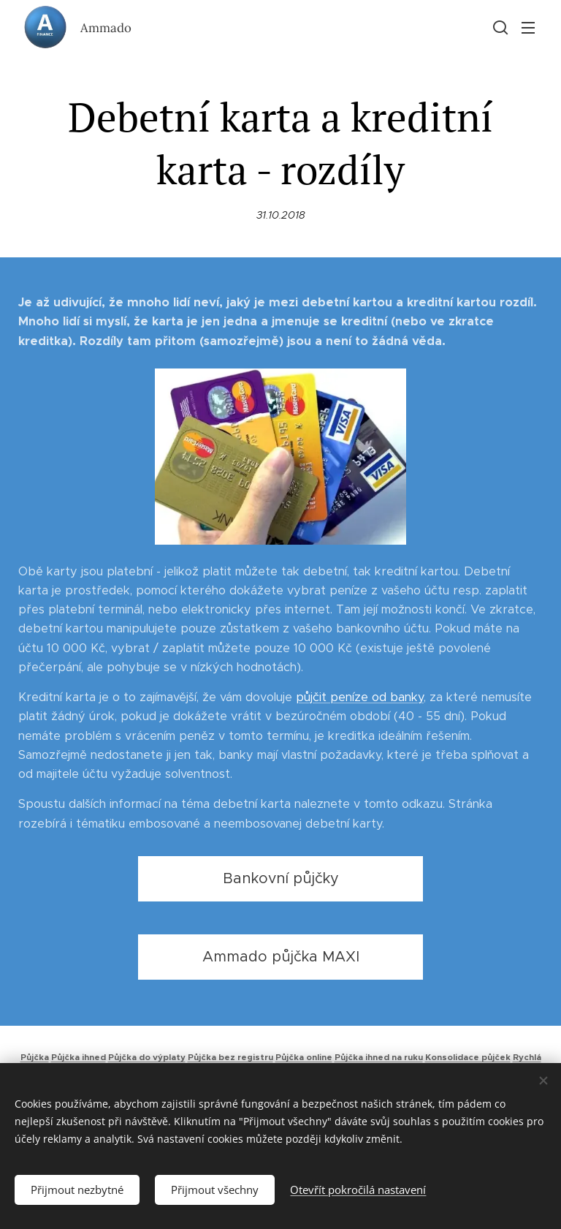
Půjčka (34, 1057)
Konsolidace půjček (468, 1057)
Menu (528, 28)
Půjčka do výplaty (147, 1057)
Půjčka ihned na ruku (379, 1057)
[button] (499, 27)
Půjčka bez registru (230, 1057)
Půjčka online (303, 1057)
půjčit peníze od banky (360, 697)
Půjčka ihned (78, 1057)
